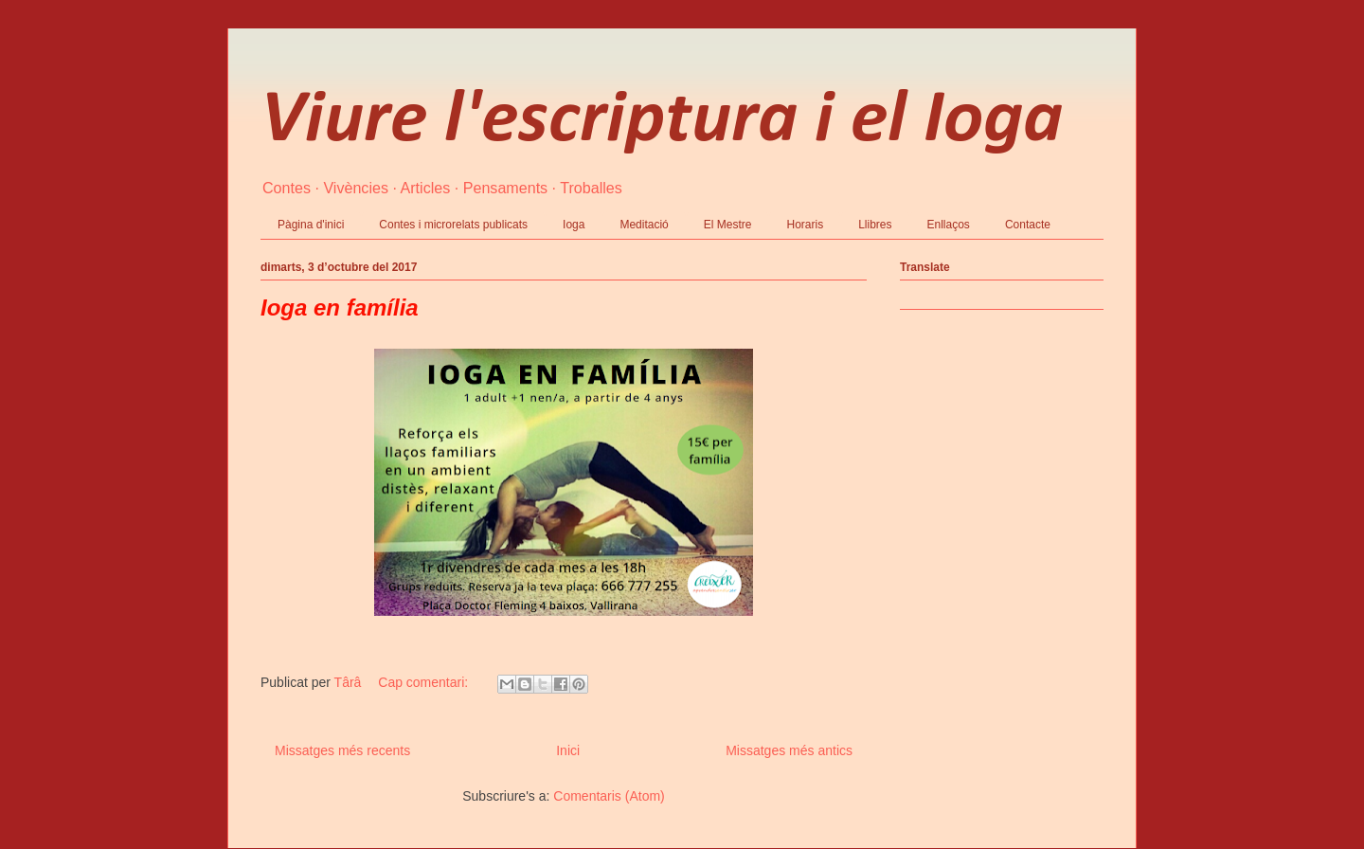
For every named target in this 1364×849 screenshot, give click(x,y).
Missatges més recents (342, 750)
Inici (568, 750)
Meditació (643, 224)
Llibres (874, 224)
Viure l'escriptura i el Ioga (661, 121)
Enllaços (948, 224)
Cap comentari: (425, 682)
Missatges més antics (789, 750)
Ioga (573, 224)
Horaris (804, 224)
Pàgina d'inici (311, 224)
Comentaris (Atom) (608, 796)
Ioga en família (339, 307)
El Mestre (728, 224)
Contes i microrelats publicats (453, 224)
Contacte (1027, 224)
